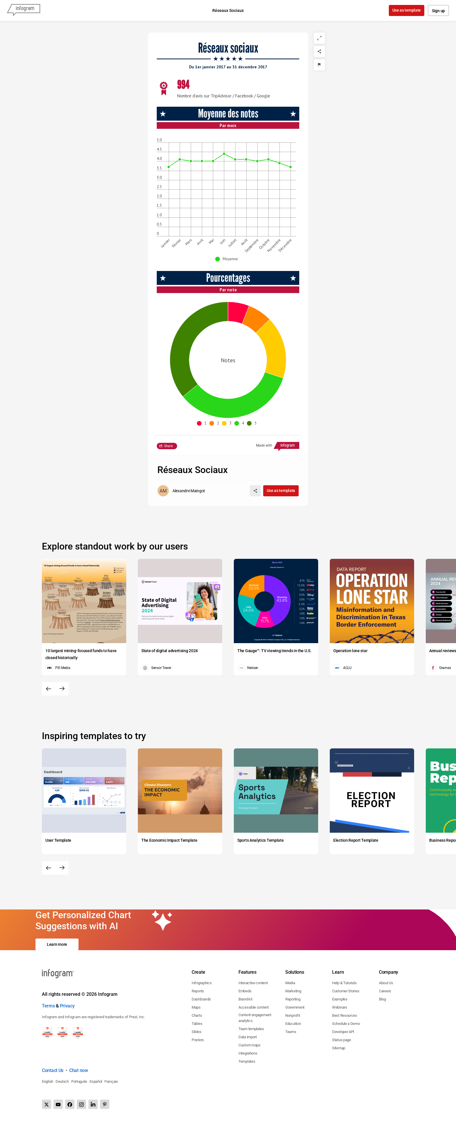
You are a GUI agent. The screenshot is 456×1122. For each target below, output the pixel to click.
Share (168, 446)
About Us (386, 983)
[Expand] (319, 38)
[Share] (319, 51)
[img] (255, 325)
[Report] (319, 64)
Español (96, 1081)
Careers (385, 991)
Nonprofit (292, 1015)
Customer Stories (345, 991)
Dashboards (201, 999)
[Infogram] (23, 10)
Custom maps (249, 1045)
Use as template (406, 10)
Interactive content (253, 983)
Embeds (244, 991)
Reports (198, 991)
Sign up (438, 10)
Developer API (343, 1032)
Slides (196, 1032)
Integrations (247, 1053)
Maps (196, 1007)
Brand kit (245, 999)
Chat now (78, 1070)
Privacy (67, 1006)
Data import (247, 1037)
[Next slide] (61, 688)
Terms (48, 1006)
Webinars (339, 1007)
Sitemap (338, 1048)
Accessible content (253, 1007)
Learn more (57, 944)
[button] (228, 259)
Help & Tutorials (344, 983)
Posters (198, 1040)
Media (290, 983)
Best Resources (344, 1015)
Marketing (293, 991)
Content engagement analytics (254, 1018)
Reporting (292, 999)
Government (294, 1007)
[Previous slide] (48, 688)
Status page (341, 1040)
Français (111, 1081)
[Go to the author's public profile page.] (181, 491)
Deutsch (62, 1081)
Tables (197, 1023)
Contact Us (52, 1070)
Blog (382, 999)
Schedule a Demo (346, 1023)
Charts (197, 1015)
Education (293, 1023)
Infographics (201, 983)
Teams (290, 1032)
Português (79, 1081)
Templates (246, 1061)
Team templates (251, 1029)
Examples (340, 999)
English (47, 1081)
